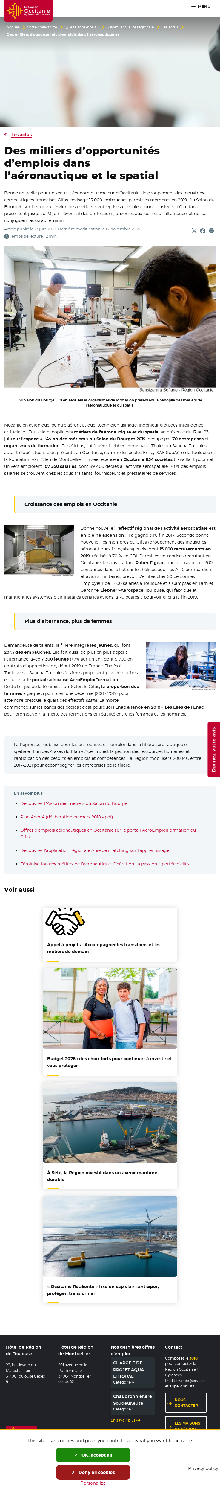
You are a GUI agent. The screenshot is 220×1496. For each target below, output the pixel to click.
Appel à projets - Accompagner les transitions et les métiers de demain (103, 948)
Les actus (169, 27)
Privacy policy (203, 1468)
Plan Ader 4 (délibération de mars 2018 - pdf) (66, 817)
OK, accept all (93, 1455)
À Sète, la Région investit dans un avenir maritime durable (102, 1176)
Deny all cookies (93, 1472)
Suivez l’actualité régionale (130, 27)
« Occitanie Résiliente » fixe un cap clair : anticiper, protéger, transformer (103, 1290)
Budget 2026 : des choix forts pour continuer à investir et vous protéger (109, 1062)
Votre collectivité (42, 27)
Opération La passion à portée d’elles (151, 864)
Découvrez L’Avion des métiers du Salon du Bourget (74, 803)
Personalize (93, 1483)
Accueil (13, 27)
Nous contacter (186, 1403)
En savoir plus (123, 1420)
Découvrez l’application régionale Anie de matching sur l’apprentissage (94, 850)
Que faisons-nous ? (82, 27)
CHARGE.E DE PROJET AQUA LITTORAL (128, 1369)
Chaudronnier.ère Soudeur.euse (132, 1400)
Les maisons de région (187, 1426)
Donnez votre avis (213, 749)
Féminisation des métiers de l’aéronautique (65, 864)
